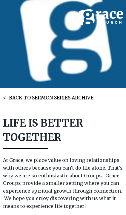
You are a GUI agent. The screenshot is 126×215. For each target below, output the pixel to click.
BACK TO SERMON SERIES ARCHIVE (51, 98)
